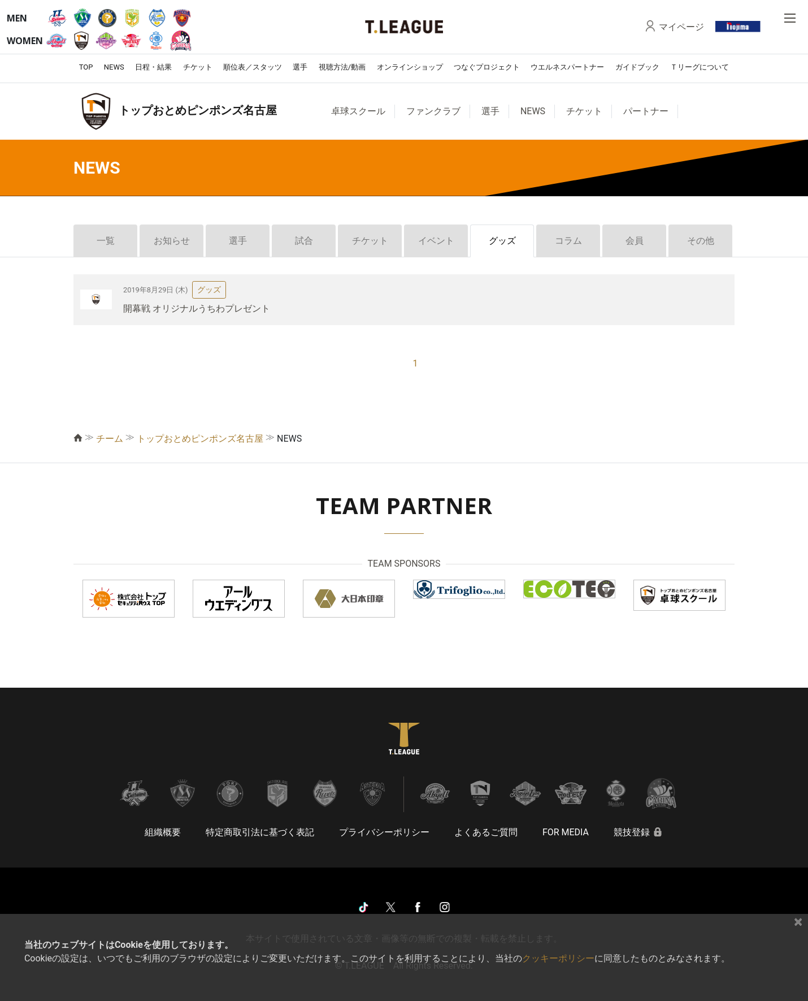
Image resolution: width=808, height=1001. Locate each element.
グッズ (502, 240)
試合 (304, 240)
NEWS (114, 67)
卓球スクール (358, 111)
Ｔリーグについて (699, 67)
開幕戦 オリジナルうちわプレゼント (196, 308)
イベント (436, 240)
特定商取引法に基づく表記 (260, 832)
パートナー (645, 111)
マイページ (681, 26)
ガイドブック (637, 67)
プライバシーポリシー (384, 832)
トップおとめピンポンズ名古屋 (200, 438)
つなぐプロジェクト (487, 67)
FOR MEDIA (565, 832)
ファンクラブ (433, 111)
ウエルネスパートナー (567, 67)
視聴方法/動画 (342, 67)
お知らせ (172, 240)
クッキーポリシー (558, 958)
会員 (634, 240)
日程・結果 (153, 67)
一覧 (106, 240)
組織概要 (163, 832)
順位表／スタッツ (252, 67)
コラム (568, 240)
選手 (300, 67)
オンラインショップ (410, 67)
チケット (197, 67)
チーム (109, 438)
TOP (86, 67)
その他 (700, 240)
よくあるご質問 (486, 832)
